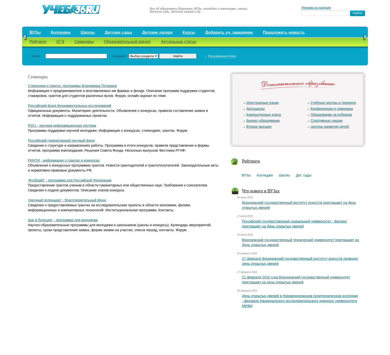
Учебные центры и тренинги (333, 103)
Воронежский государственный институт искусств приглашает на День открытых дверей (299, 205)
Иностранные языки (262, 103)
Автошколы (255, 109)
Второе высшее (259, 127)
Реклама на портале (316, 7)
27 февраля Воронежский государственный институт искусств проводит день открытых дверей (300, 261)
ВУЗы (35, 32)
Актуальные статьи (178, 42)
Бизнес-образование (263, 121)
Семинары (84, 42)
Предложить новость (284, 32)
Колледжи (61, 32)
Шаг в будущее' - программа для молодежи (63, 220)
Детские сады (118, 32)
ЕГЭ (60, 42)
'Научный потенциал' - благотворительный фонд (67, 200)
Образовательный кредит (127, 42)
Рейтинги (38, 42)
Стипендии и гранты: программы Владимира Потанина (72, 86)
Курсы (189, 32)
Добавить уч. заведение (229, 32)
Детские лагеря (157, 32)
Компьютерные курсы (263, 115)
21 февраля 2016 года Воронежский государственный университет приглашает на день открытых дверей (296, 279)
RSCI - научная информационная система (62, 126)
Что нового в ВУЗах (261, 190)
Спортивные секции (327, 121)
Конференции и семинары (332, 109)
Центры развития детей (330, 127)
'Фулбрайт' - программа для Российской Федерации (69, 180)
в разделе (119, 56)
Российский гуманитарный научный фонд (61, 140)
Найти (36, 56)
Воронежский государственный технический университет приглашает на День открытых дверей (300, 242)
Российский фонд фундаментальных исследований (69, 106)
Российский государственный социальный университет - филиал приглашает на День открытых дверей (294, 223)
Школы (88, 32)
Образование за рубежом (331, 115)
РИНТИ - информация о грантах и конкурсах (64, 160)
